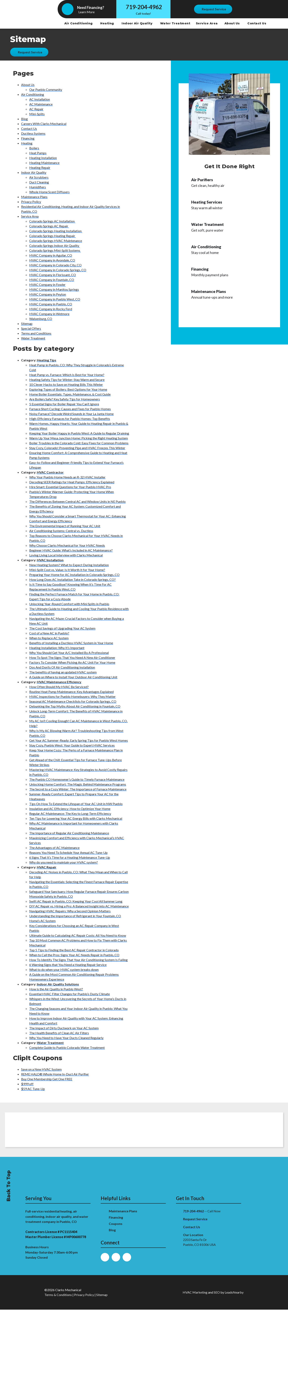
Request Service (195, 1219)
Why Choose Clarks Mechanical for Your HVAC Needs (67, 545)
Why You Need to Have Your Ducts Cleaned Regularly (66, 1038)
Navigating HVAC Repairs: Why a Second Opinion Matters (70, 911)
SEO (217, 1292)
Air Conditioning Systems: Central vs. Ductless (61, 531)
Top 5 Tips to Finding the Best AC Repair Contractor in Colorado (74, 950)
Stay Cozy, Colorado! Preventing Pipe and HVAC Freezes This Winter (77, 448)
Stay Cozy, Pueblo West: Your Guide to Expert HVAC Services (72, 745)
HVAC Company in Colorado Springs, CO (57, 270)
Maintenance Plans (34, 197)
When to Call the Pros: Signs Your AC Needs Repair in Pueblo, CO (74, 955)
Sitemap (26, 323)
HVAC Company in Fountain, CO (51, 280)
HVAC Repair (46, 867)
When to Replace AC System (49, 638)
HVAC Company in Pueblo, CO (50, 304)
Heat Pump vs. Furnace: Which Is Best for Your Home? (66, 375)
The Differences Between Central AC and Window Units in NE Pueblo (77, 501)
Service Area (207, 23)
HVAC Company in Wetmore (49, 314)
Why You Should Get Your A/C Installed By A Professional (69, 653)
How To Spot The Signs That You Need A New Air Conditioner (72, 657)
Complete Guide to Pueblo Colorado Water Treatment (67, 1047)
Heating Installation (43, 158)
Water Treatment (175, 23)
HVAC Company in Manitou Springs (54, 289)
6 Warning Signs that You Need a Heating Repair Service (68, 965)
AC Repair (36, 109)
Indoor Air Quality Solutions (58, 984)
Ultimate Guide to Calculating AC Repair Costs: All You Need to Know (77, 935)
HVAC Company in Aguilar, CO (50, 255)
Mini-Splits (37, 114)
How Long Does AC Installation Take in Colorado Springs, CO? (72, 579)
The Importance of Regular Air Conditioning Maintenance (69, 833)
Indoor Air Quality (137, 23)
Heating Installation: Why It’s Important (56, 648)
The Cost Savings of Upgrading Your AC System (62, 628)
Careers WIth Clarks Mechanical (43, 124)
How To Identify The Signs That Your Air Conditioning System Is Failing (78, 960)
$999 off (27, 1084)
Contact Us (257, 23)
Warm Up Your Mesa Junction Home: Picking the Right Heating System (78, 438)
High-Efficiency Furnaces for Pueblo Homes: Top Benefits (69, 418)
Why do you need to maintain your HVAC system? (63, 862)
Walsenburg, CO (40, 319)
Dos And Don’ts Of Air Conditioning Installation (62, 667)
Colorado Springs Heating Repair (52, 236)
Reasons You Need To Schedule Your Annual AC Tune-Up (68, 852)
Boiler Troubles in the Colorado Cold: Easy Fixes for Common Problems (78, 443)
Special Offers (31, 328)
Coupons (115, 1224)
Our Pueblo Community (45, 89)
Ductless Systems (33, 133)
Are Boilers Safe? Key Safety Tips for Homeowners (64, 399)
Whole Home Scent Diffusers (49, 192)
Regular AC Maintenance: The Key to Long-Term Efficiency (70, 813)
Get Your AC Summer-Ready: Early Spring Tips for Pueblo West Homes (78, 740)
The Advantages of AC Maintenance (54, 848)
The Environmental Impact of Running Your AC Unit (64, 526)
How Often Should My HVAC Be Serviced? (59, 687)
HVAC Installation (50, 560)
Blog (24, 119)
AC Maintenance (41, 104)
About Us (232, 23)
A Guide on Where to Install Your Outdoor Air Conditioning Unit (73, 677)
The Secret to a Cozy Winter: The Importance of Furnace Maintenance (77, 789)
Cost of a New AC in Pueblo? (49, 633)
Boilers (34, 148)
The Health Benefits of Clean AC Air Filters (59, 1033)
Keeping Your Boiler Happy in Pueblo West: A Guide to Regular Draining (79, 433)
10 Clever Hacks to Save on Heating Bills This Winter (66, 384)
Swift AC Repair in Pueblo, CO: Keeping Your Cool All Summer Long (75, 901)
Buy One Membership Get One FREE (46, 1079)
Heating (107, 23)
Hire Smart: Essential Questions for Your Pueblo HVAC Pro (70, 487)
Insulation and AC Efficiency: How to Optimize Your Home (69, 809)
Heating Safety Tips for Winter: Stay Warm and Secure (67, 379)
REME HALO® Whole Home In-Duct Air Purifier (55, 1074)
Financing (28, 138)
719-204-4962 (144, 6)
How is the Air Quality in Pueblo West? (56, 989)
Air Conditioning (79, 23)
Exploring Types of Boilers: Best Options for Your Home (68, 389)
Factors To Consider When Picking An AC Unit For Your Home (72, 662)
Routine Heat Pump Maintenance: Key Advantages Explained (71, 692)
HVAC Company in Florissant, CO (52, 275)
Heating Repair (39, 167)
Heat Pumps (37, 153)
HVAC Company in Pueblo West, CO (54, 299)
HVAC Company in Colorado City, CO (55, 265)
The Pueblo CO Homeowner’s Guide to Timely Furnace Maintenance (76, 779)
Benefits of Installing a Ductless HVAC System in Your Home (71, 643)
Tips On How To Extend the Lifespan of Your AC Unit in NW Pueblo (76, 804)
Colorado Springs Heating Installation (55, 231)
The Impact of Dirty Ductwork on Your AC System (64, 1028)
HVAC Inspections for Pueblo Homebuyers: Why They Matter (72, 696)
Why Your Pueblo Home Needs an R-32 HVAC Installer (67, 477)
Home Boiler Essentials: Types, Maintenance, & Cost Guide (70, 394)
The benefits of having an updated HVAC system (63, 672)
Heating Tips (46, 360)
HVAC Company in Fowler (47, 284)
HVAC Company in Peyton (47, 294)
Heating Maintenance (44, 163)
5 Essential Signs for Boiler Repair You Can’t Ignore (64, 404)
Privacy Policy (31, 202)
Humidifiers (37, 187)
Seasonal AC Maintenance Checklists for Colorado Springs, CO (72, 701)
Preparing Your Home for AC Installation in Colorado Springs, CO (74, 575)
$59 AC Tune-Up (33, 1089)
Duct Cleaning (39, 182)
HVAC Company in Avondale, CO (52, 260)
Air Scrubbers (39, 177)
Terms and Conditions (36, 333)
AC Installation (39, 99)
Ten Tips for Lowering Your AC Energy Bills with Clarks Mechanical (75, 818)
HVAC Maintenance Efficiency (59, 682)
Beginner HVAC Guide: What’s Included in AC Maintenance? (71, 550)
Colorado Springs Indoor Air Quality (54, 245)
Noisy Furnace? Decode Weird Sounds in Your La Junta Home (71, 414)
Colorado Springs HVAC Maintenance (55, 241)
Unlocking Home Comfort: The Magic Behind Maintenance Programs (77, 784)
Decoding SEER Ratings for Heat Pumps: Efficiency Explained (71, 482)
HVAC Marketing (195, 1292)
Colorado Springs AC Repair (49, 226)
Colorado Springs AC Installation (52, 221)
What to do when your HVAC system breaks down (64, 969)
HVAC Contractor (50, 472)
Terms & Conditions (58, 1295)
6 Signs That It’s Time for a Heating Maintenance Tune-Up (69, 857)
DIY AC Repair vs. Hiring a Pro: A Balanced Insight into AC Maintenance (79, 906)
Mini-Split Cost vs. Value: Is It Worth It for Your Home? (67, 570)
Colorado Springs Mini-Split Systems (55, 250)
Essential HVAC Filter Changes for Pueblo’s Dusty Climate (69, 994)
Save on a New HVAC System (41, 1069)
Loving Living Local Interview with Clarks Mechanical (66, 555)
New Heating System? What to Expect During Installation (69, 565)
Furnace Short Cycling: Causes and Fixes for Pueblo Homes (70, 409)
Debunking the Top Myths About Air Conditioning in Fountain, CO (74, 706)
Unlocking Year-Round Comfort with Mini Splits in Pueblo (69, 604)
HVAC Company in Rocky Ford (50, 309)
